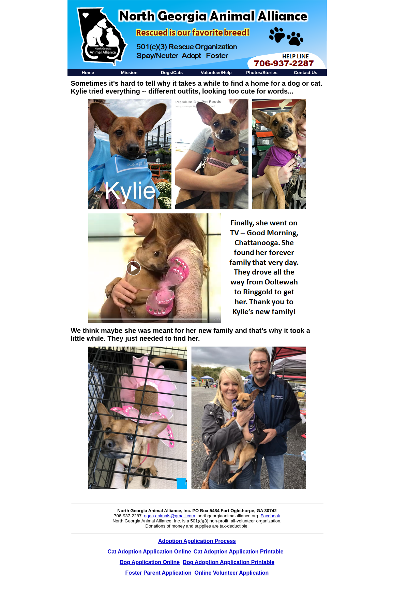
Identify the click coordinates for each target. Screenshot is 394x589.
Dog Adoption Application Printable (228, 562)
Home (88, 72)
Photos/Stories (261, 72)
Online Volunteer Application (232, 573)
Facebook (270, 515)
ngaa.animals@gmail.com (169, 515)
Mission (129, 72)
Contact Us (305, 72)
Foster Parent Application (158, 573)
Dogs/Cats (172, 72)
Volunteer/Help (216, 72)
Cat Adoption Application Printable (239, 552)
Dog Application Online (150, 562)
